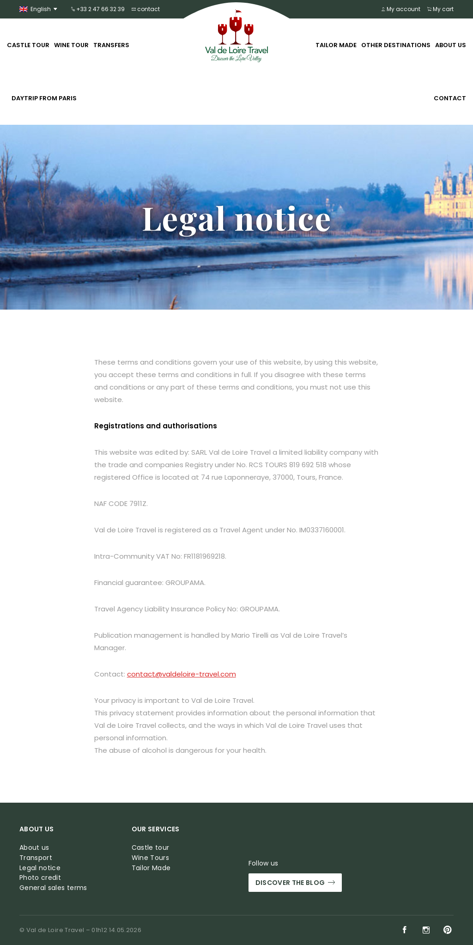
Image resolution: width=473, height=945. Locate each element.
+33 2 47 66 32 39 (98, 9)
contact (146, 9)
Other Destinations (396, 45)
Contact (450, 98)
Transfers (111, 45)
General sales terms (53, 888)
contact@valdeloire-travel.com (181, 674)
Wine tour (71, 45)
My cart (440, 9)
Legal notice (40, 868)
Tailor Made (336, 45)
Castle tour (28, 45)
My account (401, 9)
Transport (35, 858)
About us (450, 45)
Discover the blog (295, 883)
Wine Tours (151, 858)
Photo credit (40, 878)
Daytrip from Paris (44, 98)
